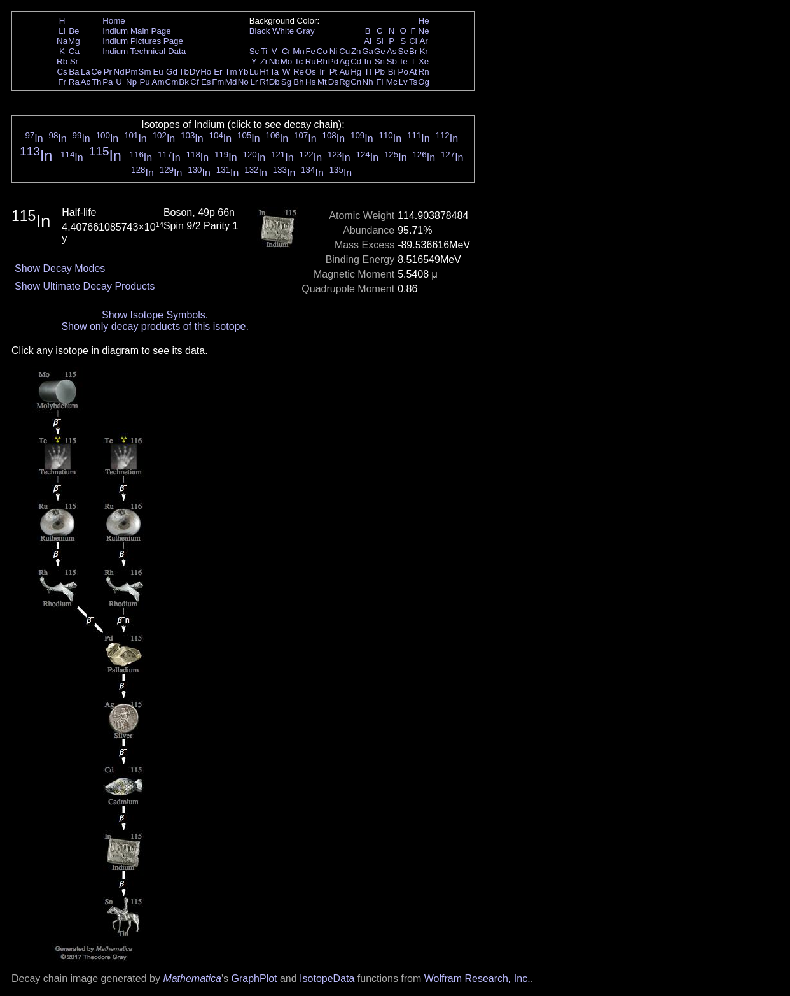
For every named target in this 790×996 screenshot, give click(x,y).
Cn (355, 82)
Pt (333, 71)
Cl (413, 41)
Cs (62, 71)
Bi (392, 71)
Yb (243, 71)
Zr (264, 61)
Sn (380, 61)
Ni (333, 51)
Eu (158, 71)
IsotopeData (327, 978)
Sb (392, 61)
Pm (131, 71)
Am (158, 82)
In (367, 61)
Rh (322, 61)
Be (74, 31)
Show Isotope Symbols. (155, 314)
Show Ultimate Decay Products (85, 286)
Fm (218, 82)
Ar (423, 41)
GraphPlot (254, 978)
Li (62, 31)
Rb (62, 61)
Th (97, 82)
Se (403, 51)
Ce (96, 71)
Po (403, 71)
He (424, 20)
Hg (355, 71)
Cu (344, 51)
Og (423, 82)
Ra (74, 82)
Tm (231, 71)
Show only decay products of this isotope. (154, 326)
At (413, 71)
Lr (254, 82)
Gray (305, 31)
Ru (310, 61)
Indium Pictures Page (142, 41)
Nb (274, 61)
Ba (74, 71)
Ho (205, 71)
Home (113, 20)
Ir (321, 71)
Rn (424, 71)
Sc (254, 51)
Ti (264, 51)
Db (274, 82)
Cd (355, 61)
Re (298, 71)
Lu (254, 71)
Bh (298, 82)
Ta (274, 71)
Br (413, 51)
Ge (379, 51)
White (283, 31)
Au (344, 71)
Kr (423, 51)
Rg (344, 82)
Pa (107, 82)
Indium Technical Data (144, 51)
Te (403, 61)
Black (259, 31)
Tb (184, 71)
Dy (195, 71)
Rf (264, 82)
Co (322, 51)
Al (367, 41)
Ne (424, 31)
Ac (86, 82)
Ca (74, 51)
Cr (286, 51)
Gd (171, 71)
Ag (344, 61)
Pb (380, 71)
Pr (108, 71)
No (243, 82)
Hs (310, 82)
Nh (368, 82)
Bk (184, 82)
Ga (367, 51)
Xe (424, 61)
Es (206, 82)
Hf (264, 71)
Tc (299, 61)
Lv (403, 82)
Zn (356, 51)
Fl (379, 82)
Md (231, 82)
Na (62, 41)
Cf (194, 82)
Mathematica (192, 978)
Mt (322, 82)
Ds (333, 82)
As (392, 51)
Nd (119, 71)
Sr (74, 61)
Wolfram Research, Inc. (477, 978)
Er (218, 71)
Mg (74, 41)
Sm (145, 71)
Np (131, 82)
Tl (367, 71)
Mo (287, 61)
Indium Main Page (136, 31)
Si (380, 41)
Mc (392, 82)
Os (310, 71)
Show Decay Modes (60, 268)
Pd (333, 61)
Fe (310, 51)
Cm (172, 82)
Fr (62, 82)
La (85, 71)
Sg (286, 82)
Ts (413, 82)
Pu (144, 82)
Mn (299, 51)
